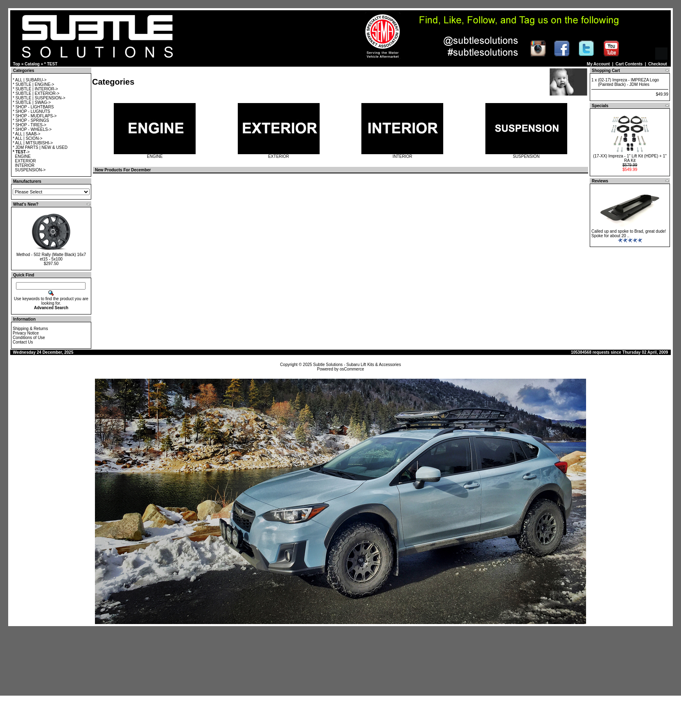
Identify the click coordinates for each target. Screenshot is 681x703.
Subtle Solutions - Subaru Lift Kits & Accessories (357, 364)
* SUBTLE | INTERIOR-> (35, 89)
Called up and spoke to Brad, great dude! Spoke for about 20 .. (628, 233)
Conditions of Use (29, 337)
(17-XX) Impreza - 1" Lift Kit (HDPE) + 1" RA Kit (630, 158)
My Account (598, 64)
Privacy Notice (26, 333)
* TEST (50, 64)
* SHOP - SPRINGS (31, 120)
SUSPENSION (526, 154)
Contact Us (23, 342)
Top (16, 64)
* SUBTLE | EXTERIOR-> (36, 93)
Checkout (657, 64)
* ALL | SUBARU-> (30, 80)
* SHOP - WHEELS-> (32, 129)
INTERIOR (25, 165)
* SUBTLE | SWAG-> (32, 102)
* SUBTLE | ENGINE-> (33, 84)
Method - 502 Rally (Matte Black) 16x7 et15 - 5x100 (51, 256)
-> (21, 152)
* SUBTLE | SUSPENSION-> (39, 98)
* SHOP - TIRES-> (29, 125)
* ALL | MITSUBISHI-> (33, 143)
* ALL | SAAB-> (27, 134)
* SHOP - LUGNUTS (31, 111)
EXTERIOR (25, 161)
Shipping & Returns (30, 328)
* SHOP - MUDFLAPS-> (34, 116)
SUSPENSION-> (30, 170)
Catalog (32, 64)
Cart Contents (629, 64)
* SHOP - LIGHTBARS (33, 107)
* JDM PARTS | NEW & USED (40, 147)
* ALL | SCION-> (28, 138)
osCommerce (352, 369)
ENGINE (23, 156)
